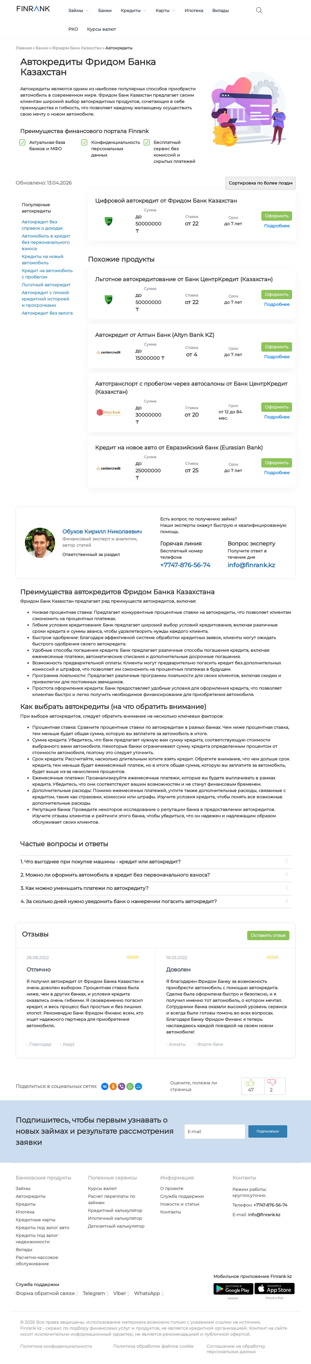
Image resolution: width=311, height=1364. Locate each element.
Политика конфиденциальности (56, 1346)
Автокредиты (30, 1196)
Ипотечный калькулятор (115, 1218)
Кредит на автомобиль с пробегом (47, 274)
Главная (24, 47)
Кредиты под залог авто (42, 1227)
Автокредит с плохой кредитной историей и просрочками (45, 299)
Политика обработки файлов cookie (153, 1346)
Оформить (276, 216)
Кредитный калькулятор (115, 1210)
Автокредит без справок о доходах (42, 225)
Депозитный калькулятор (116, 1226)
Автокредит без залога (47, 313)
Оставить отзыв (268, 935)
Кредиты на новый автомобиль (43, 260)
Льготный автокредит (46, 284)
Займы (78, 10)
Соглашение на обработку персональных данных (236, 1349)
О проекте (171, 1188)
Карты (166, 10)
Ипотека (194, 10)
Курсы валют (101, 29)
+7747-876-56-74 (185, 565)
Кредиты (134, 10)
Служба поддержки (182, 1196)
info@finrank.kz (251, 565)
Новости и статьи (179, 1204)
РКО (73, 29)
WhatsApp (148, 1294)
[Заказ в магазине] (260, 183)
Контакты (170, 1212)
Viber (121, 1294)
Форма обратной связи (47, 1294)
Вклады (220, 10)
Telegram (96, 1294)
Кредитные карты (35, 1220)
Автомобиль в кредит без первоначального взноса (46, 242)
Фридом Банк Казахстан (77, 47)
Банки (105, 10)
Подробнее (277, 225)
